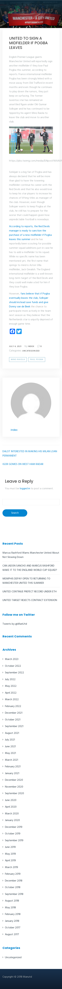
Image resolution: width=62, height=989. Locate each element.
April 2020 (11, 807)
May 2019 (10, 854)
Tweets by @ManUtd (14, 624)
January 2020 (12, 820)
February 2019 (13, 874)
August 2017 (12, 934)
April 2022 (11, 693)
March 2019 (11, 867)
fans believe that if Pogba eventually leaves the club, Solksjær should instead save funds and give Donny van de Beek (29, 300)
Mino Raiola (18, 359)
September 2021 (14, 726)
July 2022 (10, 679)
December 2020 (14, 780)
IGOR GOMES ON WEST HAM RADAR (22, 464)
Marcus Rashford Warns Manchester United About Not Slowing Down (30, 555)
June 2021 (10, 746)
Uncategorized (31, 351)
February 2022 (13, 706)
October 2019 (12, 834)
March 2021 (11, 760)
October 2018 (12, 887)
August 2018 (12, 901)
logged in (25, 488)
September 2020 (14, 793)
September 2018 (14, 894)
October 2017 (12, 928)
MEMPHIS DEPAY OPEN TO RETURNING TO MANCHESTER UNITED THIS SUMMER (26, 581)
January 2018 (12, 921)
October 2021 (12, 720)
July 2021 (10, 740)
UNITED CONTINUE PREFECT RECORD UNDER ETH (29, 592)
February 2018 (13, 914)
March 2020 (12, 814)
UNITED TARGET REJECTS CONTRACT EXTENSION (29, 600)
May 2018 (10, 907)
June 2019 (10, 847)
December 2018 (13, 881)
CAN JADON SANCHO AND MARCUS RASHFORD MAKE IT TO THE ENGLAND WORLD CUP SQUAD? (29, 568)
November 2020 (14, 787)
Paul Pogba (36, 359)
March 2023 (11, 659)
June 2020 (10, 800)
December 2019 (13, 827)
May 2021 (10, 753)
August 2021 (12, 733)
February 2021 (13, 766)
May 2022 (11, 686)
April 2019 (10, 860)
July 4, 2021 (15, 346)
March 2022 (12, 699)
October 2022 (13, 666)
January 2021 (12, 773)
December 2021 (13, 713)
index (31, 346)
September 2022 (14, 673)
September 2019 (14, 840)
